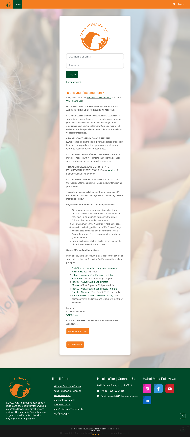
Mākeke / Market (62, 404)
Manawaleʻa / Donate (64, 400)
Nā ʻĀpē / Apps (61, 414)
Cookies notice (75, 344)
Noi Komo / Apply (62, 395)
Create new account (77, 331)
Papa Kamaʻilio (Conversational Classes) (92, 295)
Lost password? (74, 82)
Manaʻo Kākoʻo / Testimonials (68, 409)
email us (112, 170)
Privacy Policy (95, 431)
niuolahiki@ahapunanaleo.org (123, 396)
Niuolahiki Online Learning (99, 97)
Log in (181, 4)
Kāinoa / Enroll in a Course (67, 386)
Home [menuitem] (18, 4)
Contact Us (72, 315)
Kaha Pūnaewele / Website (67, 391)
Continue (95, 434)
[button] (174, 4)
